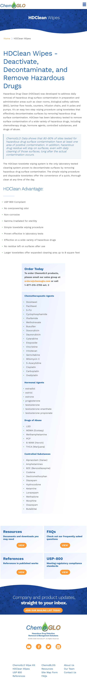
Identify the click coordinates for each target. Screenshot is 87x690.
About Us (69, 665)
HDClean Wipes (21, 668)
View (21, 545)
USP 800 (17, 672)
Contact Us (70, 672)
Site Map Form (49, 672)
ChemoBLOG (48, 665)
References (19, 676)
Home (7, 38)
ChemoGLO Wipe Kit (24, 665)
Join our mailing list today (42, 610)
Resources (47, 668)
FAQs (44, 676)
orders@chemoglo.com (37, 281)
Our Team (69, 668)
